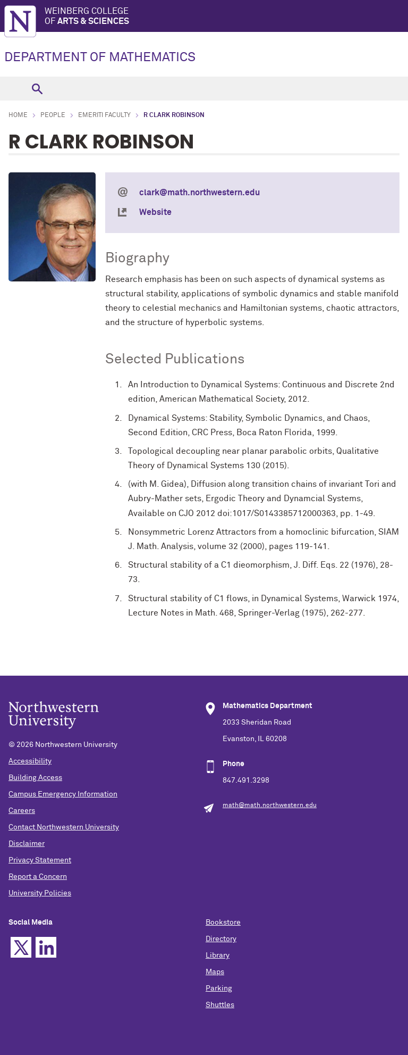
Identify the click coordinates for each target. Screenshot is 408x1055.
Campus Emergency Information (62, 794)
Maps (215, 972)
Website (155, 212)
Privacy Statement (39, 860)
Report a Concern (37, 876)
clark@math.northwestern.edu (199, 192)
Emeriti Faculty (104, 115)
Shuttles (220, 1005)
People (52, 115)
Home (18, 115)
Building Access (35, 778)
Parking (219, 988)
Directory (221, 939)
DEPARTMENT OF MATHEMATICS (100, 57)
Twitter (21, 947)
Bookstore (223, 922)
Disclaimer (26, 844)
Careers (21, 811)
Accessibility (30, 761)
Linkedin (46, 947)
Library (218, 955)
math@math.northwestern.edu (270, 805)
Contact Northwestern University (63, 827)
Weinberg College (226, 17)
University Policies (39, 893)
